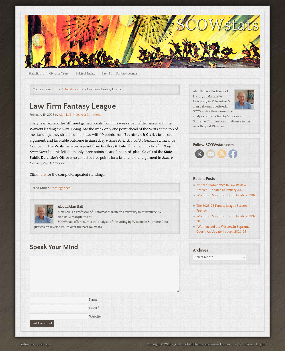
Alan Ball (65, 115)
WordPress (246, 344)
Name (93, 299)
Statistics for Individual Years (48, 73)
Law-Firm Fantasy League (119, 73)
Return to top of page (35, 344)
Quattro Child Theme (188, 344)
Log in (260, 344)
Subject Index (85, 73)
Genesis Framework (222, 344)
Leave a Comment (88, 115)
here (42, 175)
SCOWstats (142, 28)
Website (95, 316)
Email (93, 308)
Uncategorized (60, 188)
